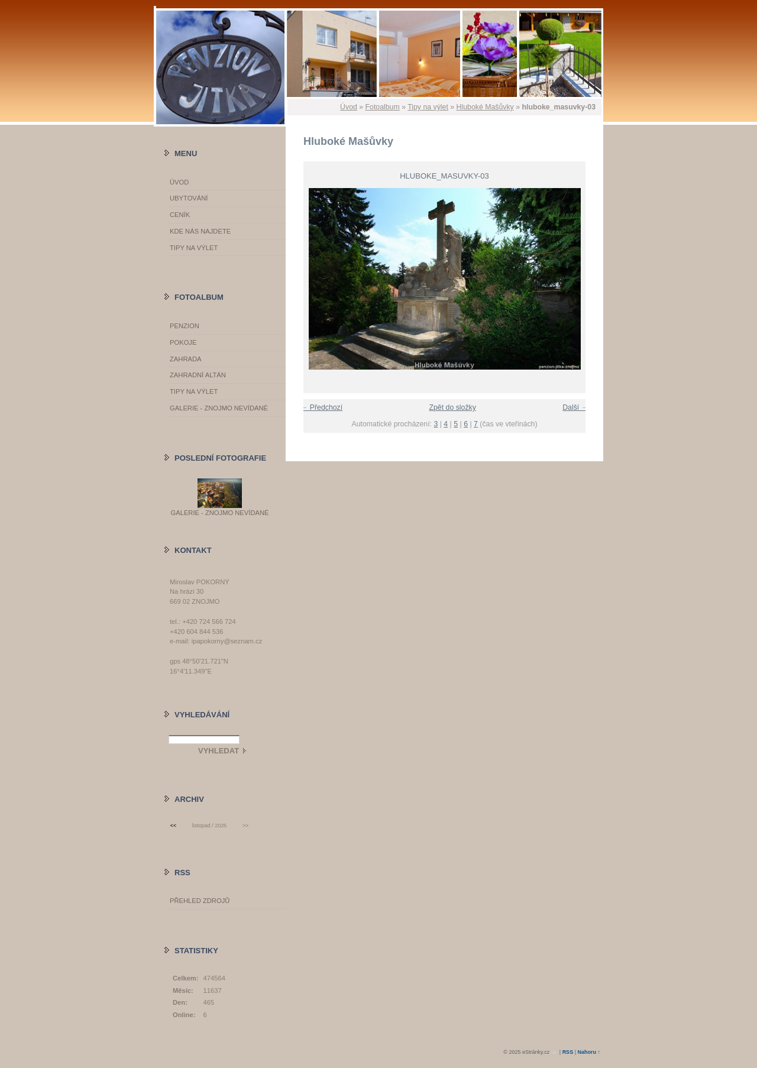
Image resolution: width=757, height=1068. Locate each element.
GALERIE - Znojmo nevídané (219, 408)
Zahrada (185, 359)
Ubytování (189, 198)
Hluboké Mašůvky (485, 107)
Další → (575, 407)
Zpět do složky (452, 407)
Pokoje (183, 342)
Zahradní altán (198, 374)
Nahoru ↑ (588, 1052)
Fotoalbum (382, 107)
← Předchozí (321, 407)
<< (173, 825)
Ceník (180, 214)
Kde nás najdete (200, 231)
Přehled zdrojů (199, 900)
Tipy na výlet (427, 107)
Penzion (184, 325)
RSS (568, 1052)
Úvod (348, 107)
